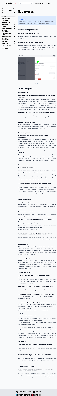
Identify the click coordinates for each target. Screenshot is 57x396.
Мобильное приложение (8, 39)
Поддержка (8, 43)
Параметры (4, 16)
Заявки (8, 26)
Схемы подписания (8, 28)
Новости (48, 3)
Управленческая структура (8, 34)
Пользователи (8, 18)
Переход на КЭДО (8, 10)
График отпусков (8, 36)
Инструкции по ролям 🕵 (8, 8)
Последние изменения (8, 47)
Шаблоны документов (8, 31)
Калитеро (38, 391)
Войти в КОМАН (39, 3)
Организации (8, 12)
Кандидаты (8, 20)
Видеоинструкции (6, 45)
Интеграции (8, 41)
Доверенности (8, 22)
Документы (8, 24)
